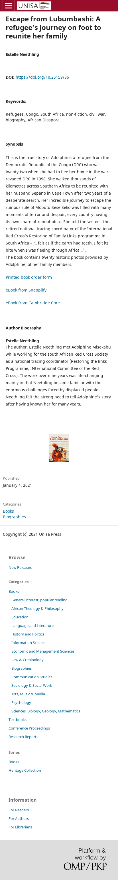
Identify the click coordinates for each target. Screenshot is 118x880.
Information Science (28, 642)
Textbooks (18, 719)
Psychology (21, 702)
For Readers (19, 809)
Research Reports (23, 736)
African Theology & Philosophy (37, 608)
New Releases (20, 567)
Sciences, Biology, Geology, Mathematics (45, 711)
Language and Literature (32, 625)
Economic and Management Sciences (42, 651)
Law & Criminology (27, 659)
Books (8, 511)
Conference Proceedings (29, 728)
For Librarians (20, 827)
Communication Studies (31, 676)
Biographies (14, 517)
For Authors (19, 818)
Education (20, 617)
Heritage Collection (25, 770)
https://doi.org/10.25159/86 (42, 77)
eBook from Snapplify (26, 290)
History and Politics (27, 634)
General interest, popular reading (39, 599)
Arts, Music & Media (28, 693)
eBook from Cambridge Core (33, 302)
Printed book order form (29, 277)
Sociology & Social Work (31, 685)
